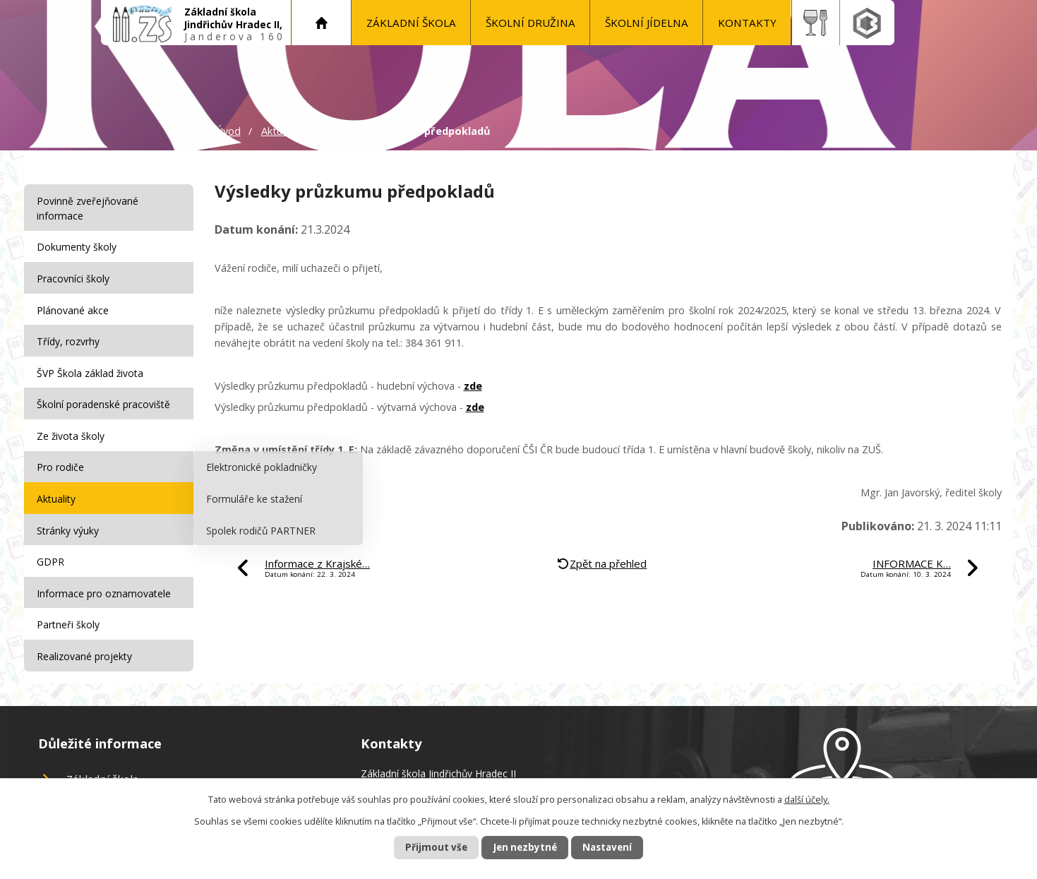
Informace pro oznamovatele (105, 578)
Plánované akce (74, 306)
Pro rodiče (61, 457)
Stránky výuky (69, 517)
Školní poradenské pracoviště (105, 396)
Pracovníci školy (74, 275)
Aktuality (281, 131)
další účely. (806, 799)
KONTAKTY (747, 23)
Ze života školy (72, 426)
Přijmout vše (426, 847)
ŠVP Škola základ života (91, 366)
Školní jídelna (646, 23)
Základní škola (411, 23)
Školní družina (530, 23)
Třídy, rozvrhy (69, 336)
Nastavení (616, 847)
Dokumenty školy (78, 246)
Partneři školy (69, 607)
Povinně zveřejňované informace (89, 208)
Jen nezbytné (524, 847)
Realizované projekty (85, 638)
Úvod (322, 22)
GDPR (52, 547)
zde (473, 386)
